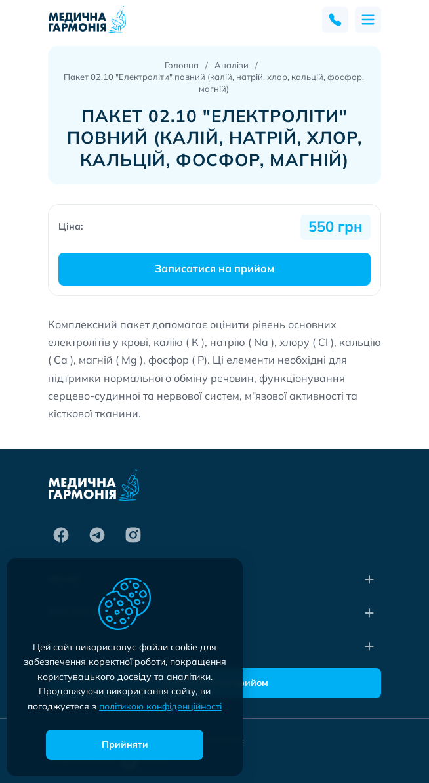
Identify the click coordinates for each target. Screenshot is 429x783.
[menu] (368, 20)
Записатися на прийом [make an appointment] (214, 268)
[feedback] (335, 20)
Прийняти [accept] (125, 744)
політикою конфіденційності (160, 706)
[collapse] (369, 579)
